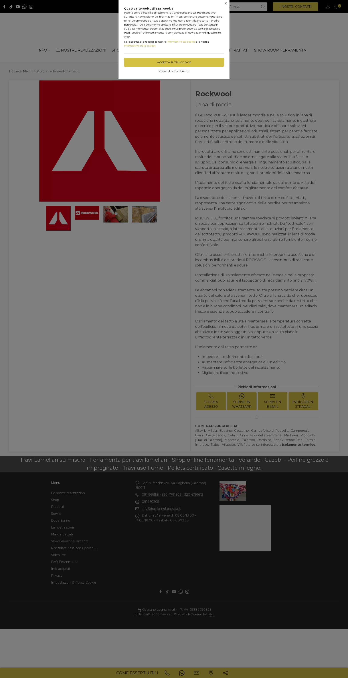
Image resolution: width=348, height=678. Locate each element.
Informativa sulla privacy (140, 45)
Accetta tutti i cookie (174, 62)
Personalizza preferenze (174, 71)
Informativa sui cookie (181, 41)
